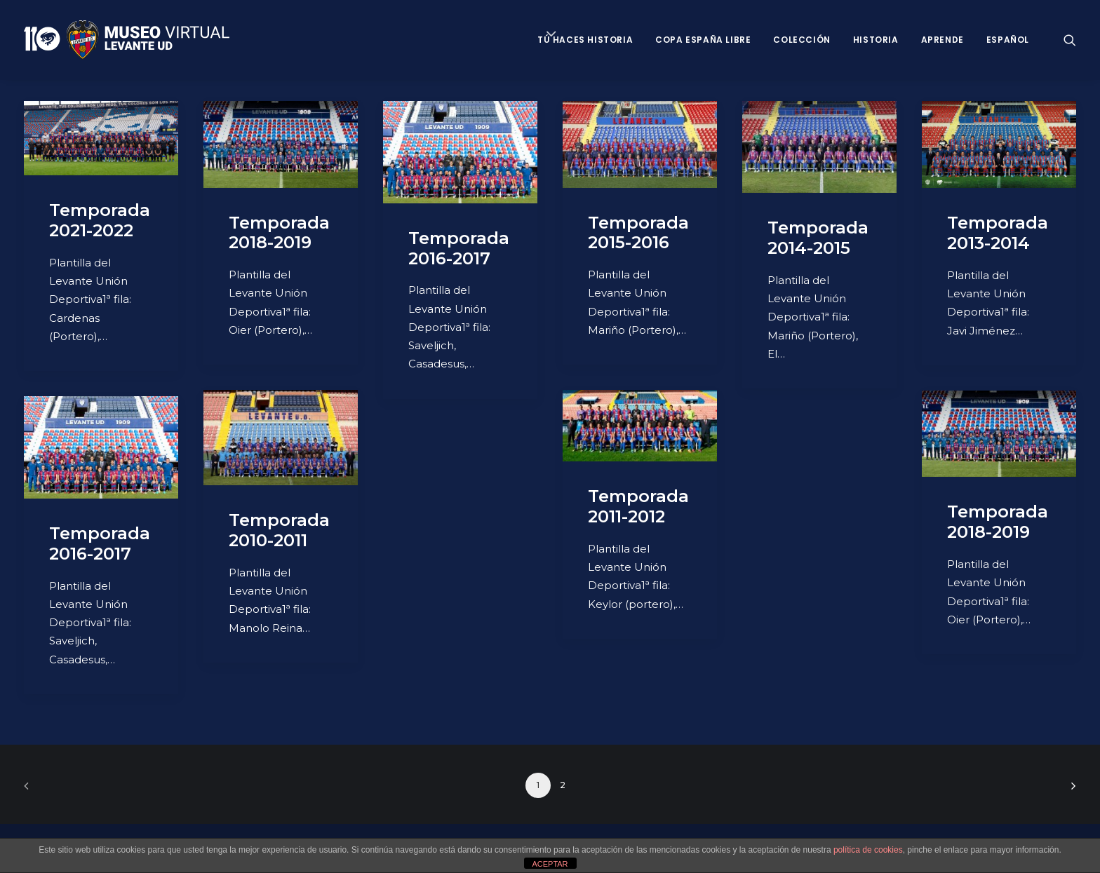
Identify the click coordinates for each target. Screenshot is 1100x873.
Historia (876, 40)
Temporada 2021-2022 (99, 220)
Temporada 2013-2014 (997, 232)
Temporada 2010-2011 (279, 530)
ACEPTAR (550, 864)
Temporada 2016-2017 (458, 248)
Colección (801, 40)
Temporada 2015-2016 (638, 232)
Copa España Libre (703, 40)
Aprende (942, 40)
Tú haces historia (585, 40)
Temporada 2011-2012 (638, 506)
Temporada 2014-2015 (817, 237)
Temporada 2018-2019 (279, 232)
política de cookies (868, 850)
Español (1007, 40)
